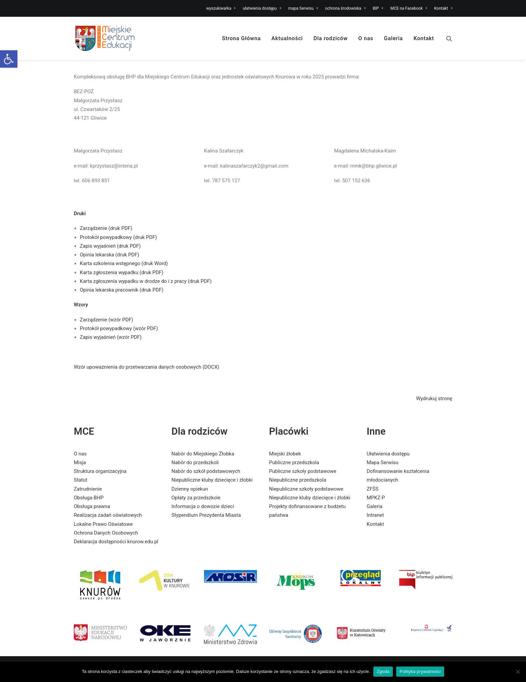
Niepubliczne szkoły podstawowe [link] (306, 489)
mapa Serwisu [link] (303, 8)
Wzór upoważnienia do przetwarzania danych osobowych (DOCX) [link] (146, 367)
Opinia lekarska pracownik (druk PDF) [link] (121, 290)
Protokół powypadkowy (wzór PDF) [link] (119, 328)
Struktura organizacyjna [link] (100, 471)
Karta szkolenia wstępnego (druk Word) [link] (124, 263)
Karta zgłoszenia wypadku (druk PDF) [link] (121, 272)
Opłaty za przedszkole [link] (195, 498)
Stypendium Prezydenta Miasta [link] (206, 515)
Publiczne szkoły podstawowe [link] (302, 471)
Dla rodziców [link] (331, 38)
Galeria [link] (393, 38)
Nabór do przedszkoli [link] (195, 462)
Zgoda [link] (383, 671)
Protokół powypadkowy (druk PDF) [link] (118, 237)
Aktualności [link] (287, 38)
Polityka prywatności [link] (420, 671)
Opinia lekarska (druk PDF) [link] (109, 255)
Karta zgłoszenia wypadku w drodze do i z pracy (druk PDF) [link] (146, 281)
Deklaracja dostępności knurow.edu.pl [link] (116, 542)
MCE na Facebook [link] (408, 8)
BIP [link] (378, 8)
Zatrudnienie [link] (88, 489)
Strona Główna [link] (241, 38)
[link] (8, 59)
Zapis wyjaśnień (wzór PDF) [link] (111, 337)
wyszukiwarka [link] (220, 8)
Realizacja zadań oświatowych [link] (108, 515)
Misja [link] (80, 462)
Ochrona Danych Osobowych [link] (106, 533)
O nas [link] (365, 38)
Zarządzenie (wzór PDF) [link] (106, 320)
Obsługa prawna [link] (92, 506)
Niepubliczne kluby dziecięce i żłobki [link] (212, 480)
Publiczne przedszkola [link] (294, 462)
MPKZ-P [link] (376, 498)
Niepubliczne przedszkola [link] (297, 480)
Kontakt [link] (443, 8)
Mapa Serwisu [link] (383, 462)
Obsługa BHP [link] (89, 498)
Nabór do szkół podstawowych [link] (205, 471)
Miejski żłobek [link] (285, 454)
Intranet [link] (375, 515)
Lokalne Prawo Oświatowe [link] (103, 524)
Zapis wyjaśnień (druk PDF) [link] (110, 246)
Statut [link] (80, 480)
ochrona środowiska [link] (345, 8)
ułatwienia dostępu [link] (262, 8)
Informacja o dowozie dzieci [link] (202, 506)
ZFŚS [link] (372, 489)
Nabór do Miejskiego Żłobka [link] (202, 454)
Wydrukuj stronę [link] (434, 398)
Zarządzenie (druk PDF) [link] (106, 228)
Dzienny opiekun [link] (189, 489)
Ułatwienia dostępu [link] (388, 454)
